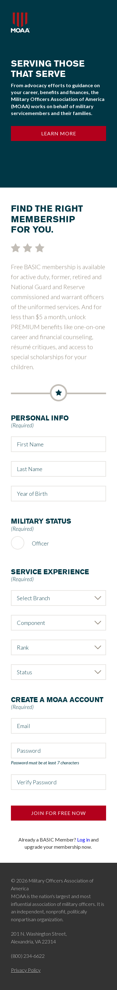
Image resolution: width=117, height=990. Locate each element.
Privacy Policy (26, 970)
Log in (83, 839)
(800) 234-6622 (28, 956)
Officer (40, 543)
